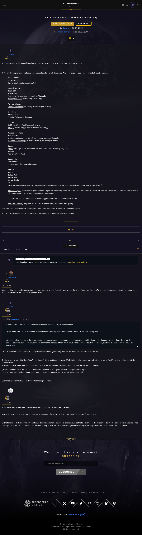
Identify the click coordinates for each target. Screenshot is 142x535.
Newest (7, 249)
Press (42, 493)
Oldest (17, 249)
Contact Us (96, 493)
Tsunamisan (15, 319)
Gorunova (67, 28)
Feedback (84, 24)
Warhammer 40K (63, 24)
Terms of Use (57, 493)
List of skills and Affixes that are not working (33, 259)
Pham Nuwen (64, 32)
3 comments (71, 246)
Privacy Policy (77, 493)
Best (26, 249)
